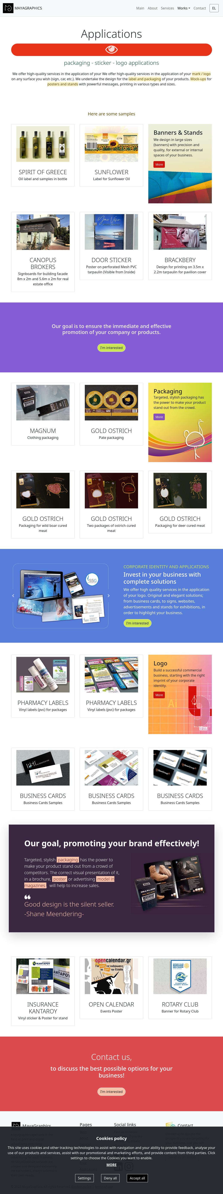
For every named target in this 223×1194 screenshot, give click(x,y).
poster (79, 878)
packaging (84, 867)
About (152, 8)
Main (140, 8)
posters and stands (62, 84)
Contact (200, 8)
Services (167, 8)
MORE (111, 1164)
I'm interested (111, 368)
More (159, 164)
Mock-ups (198, 79)
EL (214, 8)
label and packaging (145, 79)
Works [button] (182, 8)
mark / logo (201, 73)
